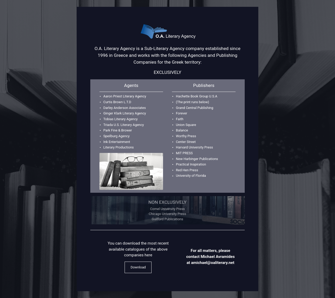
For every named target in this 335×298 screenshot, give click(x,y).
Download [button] (138, 267)
